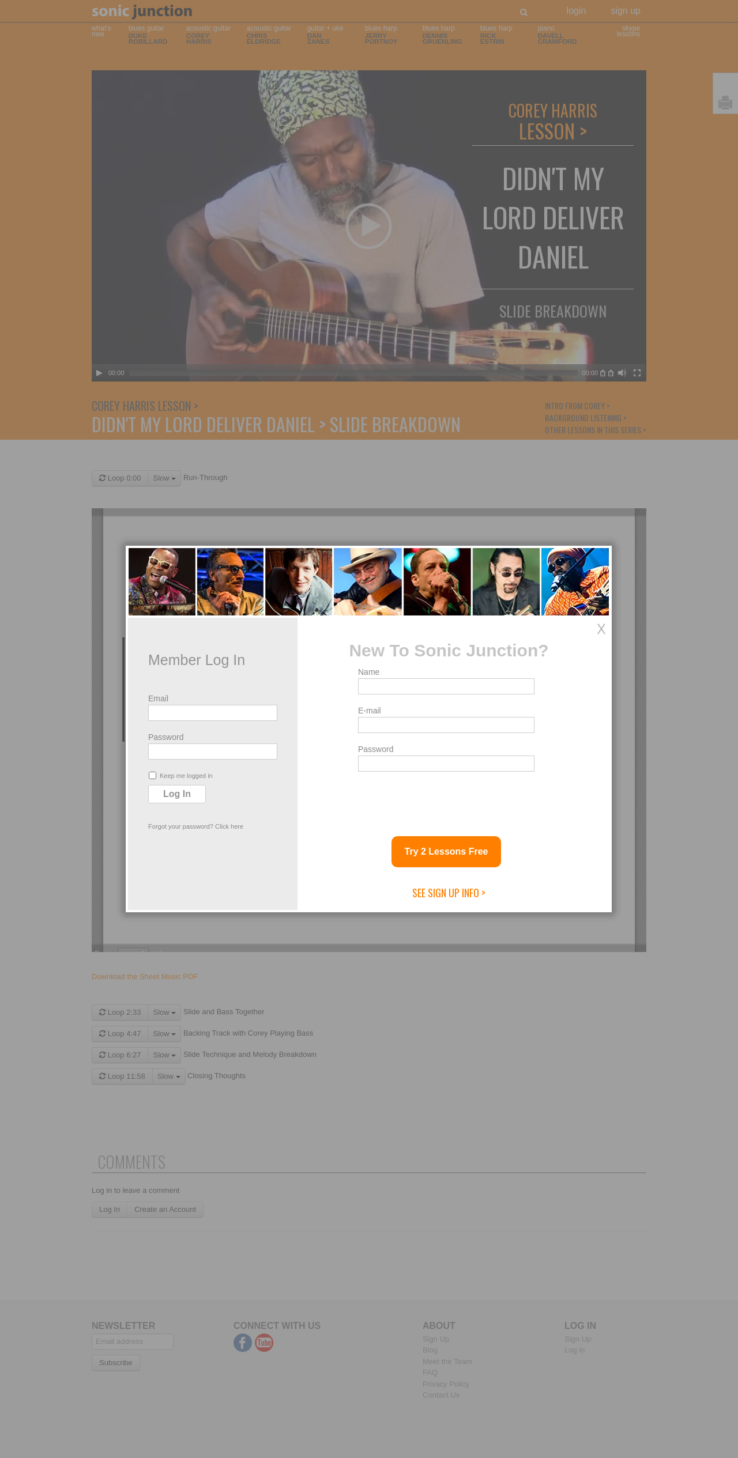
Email (158, 698)
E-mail (369, 710)
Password (165, 737)
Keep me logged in (181, 775)
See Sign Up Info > (448, 892)
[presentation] (445, 799)
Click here (229, 826)
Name (368, 672)
